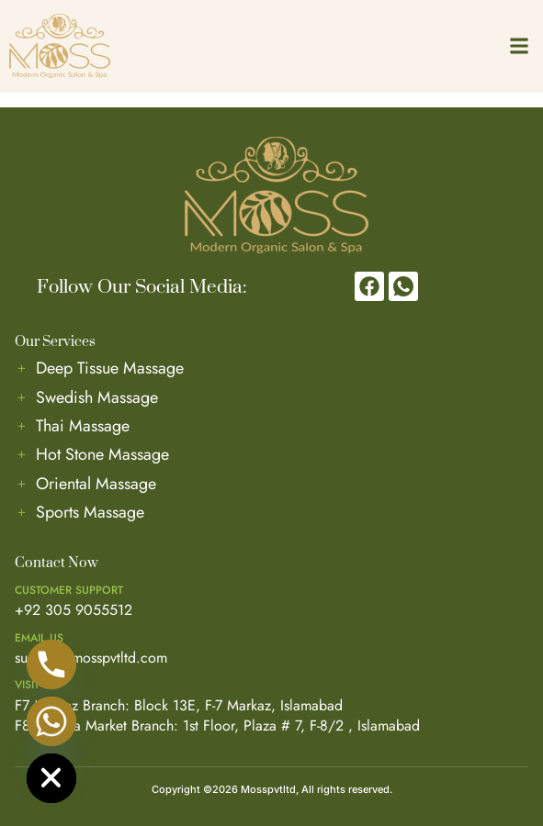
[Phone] (51, 664)
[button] (518, 45)
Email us (39, 638)
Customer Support (69, 590)
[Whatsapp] (51, 721)
